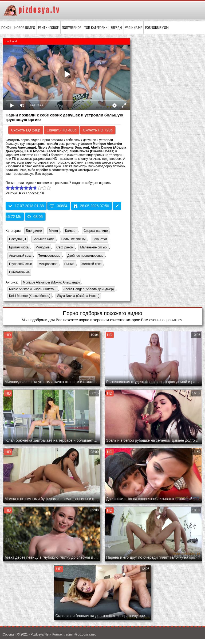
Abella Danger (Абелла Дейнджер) (88, 289)
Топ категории (96, 27)
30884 (58, 206)
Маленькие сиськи (93, 247)
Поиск (6, 27)
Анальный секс (20, 256)
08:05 (35, 216)
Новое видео (24, 27)
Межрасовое (48, 264)
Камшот (71, 231)
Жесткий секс (91, 264)
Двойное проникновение (85, 256)
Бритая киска (19, 247)
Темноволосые (49, 256)
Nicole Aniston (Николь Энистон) (32, 289)
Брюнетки (99, 239)
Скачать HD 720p (98, 130)
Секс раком (64, 247)
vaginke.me (133, 27)
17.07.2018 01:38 (26, 206)
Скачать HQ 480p (61, 130)
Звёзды (116, 27)
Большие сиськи (73, 239)
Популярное (71, 27)
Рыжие (69, 264)
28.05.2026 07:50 (91, 206)
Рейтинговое (48, 27)
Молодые (42, 247)
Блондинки (34, 231)
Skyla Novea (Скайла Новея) (77, 296)
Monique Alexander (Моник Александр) (50, 283)
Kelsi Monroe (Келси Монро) (28, 296)
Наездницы (17, 239)
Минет (53, 231)
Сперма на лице (96, 231)
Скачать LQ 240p (25, 130)
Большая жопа (44, 239)
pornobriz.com (156, 27)
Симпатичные (19, 272)
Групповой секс (20, 264)
